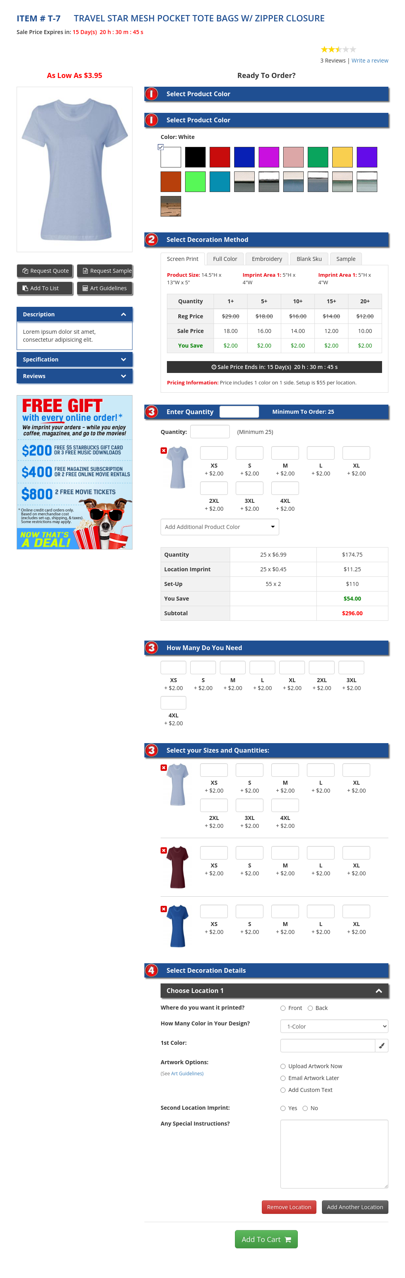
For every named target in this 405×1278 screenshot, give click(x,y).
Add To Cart (266, 1239)
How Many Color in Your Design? (205, 1023)
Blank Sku (309, 258)
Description (39, 314)
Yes (288, 1108)
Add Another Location (355, 1207)
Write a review (370, 60)
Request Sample (107, 270)
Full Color (225, 258)
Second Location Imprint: (195, 1107)
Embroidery (267, 258)
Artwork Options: (184, 1062)
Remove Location (289, 1207)
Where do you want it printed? (202, 1007)
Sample (346, 258)
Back (318, 1008)
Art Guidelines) (187, 1073)
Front (291, 1008)
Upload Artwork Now (311, 1066)
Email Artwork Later (309, 1078)
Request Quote (45, 270)
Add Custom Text (306, 1090)
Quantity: (174, 432)
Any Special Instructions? (195, 1123)
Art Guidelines (104, 288)
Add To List (40, 288)
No (310, 1108)
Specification (41, 359)
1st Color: (174, 1042)
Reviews (34, 376)
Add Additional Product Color (202, 527)
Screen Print (182, 258)
